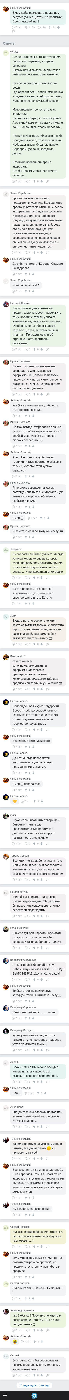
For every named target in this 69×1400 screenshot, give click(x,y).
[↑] (50, 27)
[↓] (58, 27)
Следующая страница (34, 1385)
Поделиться (13, 31)
